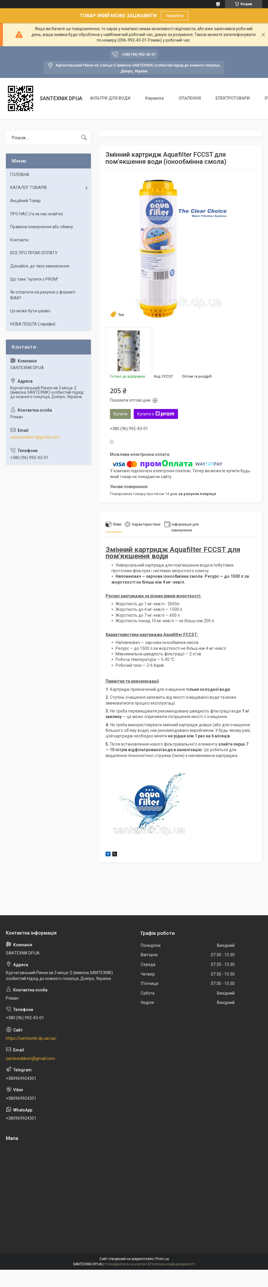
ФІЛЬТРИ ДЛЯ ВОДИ (110, 98)
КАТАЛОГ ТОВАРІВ (28, 187)
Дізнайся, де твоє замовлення (39, 266)
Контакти (19, 240)
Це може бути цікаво (30, 310)
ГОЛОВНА (19, 174)
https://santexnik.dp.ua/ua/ (31, 1038)
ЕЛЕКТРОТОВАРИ (233, 98)
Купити (120, 414)
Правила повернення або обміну (41, 226)
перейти (175, 15)
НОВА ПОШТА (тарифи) (32, 324)
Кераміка (154, 98)
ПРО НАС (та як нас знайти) (36, 214)
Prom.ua (162, 1259)
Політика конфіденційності (172, 1264)
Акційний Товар (25, 200)
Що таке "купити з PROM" (34, 279)
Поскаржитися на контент (125, 1264)
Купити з (155, 414)
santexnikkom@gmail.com (35, 437)
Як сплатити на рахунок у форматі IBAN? (42, 295)
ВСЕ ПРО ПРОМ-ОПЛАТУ (33, 252)
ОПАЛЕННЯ (190, 98)
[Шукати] (84, 138)
